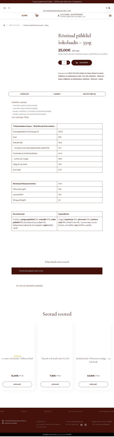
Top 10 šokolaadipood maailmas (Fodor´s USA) (57, 11)
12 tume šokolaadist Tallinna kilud (17, 359)
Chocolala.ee (61, 435)
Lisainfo (57, 95)
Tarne (2, 412)
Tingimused (48, 412)
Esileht (4, 26)
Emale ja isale (85, 74)
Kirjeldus (24, 95)
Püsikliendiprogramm (106, 412)
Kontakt (24, 412)
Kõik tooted (14, 26)
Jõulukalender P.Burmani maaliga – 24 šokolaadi (93, 361)
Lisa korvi (83, 63)
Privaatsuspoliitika (75, 412)
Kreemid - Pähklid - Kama (93, 79)
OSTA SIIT (17, 385)
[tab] (24, 95)
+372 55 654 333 (74, 425)
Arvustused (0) (89, 95)
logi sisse (39, 286)
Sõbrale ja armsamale (67, 77)
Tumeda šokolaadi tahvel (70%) (55, 359)
